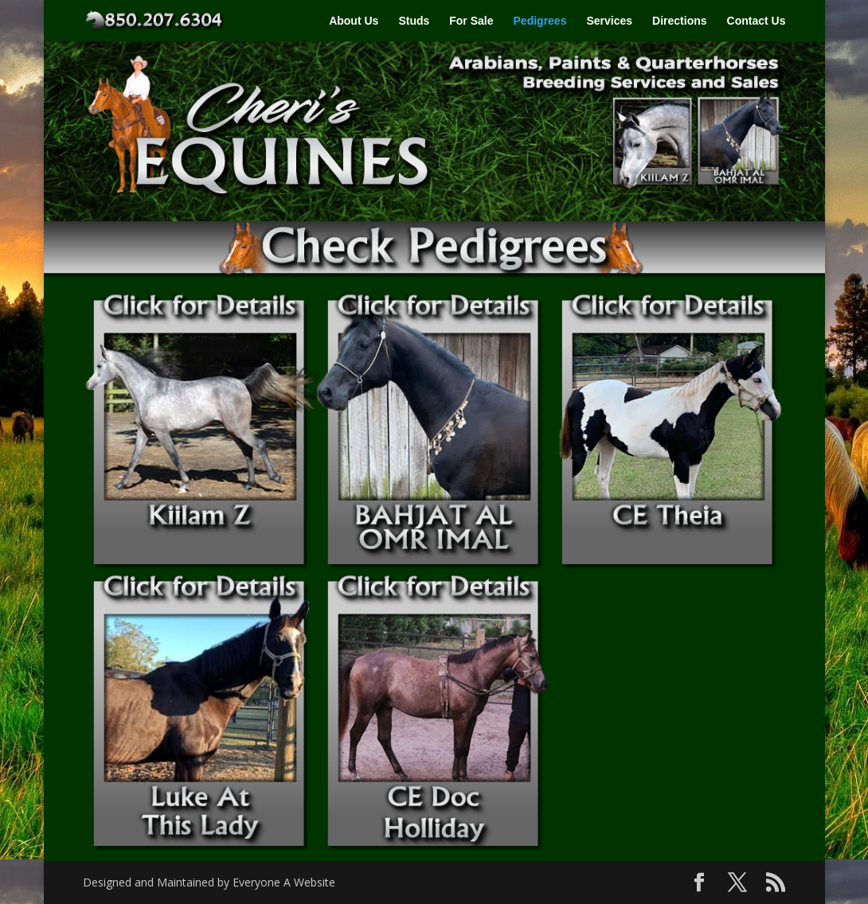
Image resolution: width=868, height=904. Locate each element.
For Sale (471, 21)
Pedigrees (540, 21)
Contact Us (756, 21)
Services (609, 21)
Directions (679, 21)
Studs (413, 21)
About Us (353, 21)
